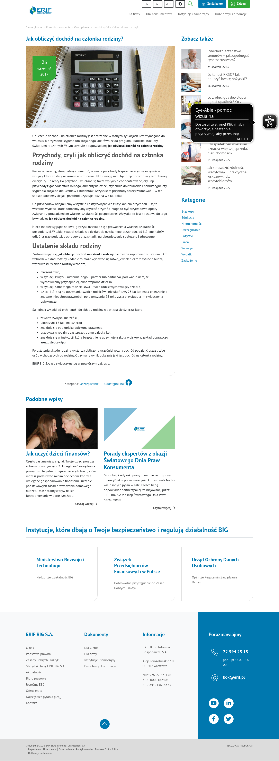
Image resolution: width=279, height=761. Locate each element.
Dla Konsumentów (159, 14)
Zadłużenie (189, 261)
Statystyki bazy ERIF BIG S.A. (45, 666)
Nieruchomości (191, 224)
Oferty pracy (34, 691)
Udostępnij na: (118, 384)
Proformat (246, 746)
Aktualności (34, 673)
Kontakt (31, 703)
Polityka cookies (84, 750)
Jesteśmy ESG (35, 685)
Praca (185, 242)
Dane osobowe (66, 750)
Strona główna (34, 27)
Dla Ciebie (91, 648)
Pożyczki (187, 236)
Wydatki (186, 255)
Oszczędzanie (82, 27)
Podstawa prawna (38, 654)
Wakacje (187, 248)
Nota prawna (49, 750)
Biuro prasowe (36, 679)
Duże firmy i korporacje (231, 14)
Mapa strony (34, 750)
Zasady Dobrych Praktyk (42, 660)
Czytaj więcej (86, 504)
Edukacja (187, 218)
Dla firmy (133, 14)
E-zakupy (187, 212)
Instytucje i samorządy (193, 14)
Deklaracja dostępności (40, 753)
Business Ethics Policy (106, 750)
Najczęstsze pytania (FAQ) (43, 697)
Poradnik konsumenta (58, 27)
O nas (30, 648)
